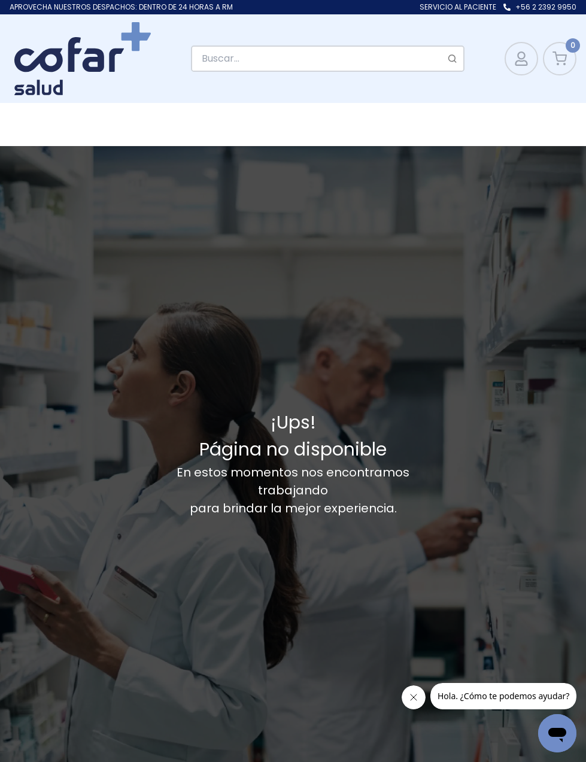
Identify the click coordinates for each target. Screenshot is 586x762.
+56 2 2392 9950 (545, 7)
